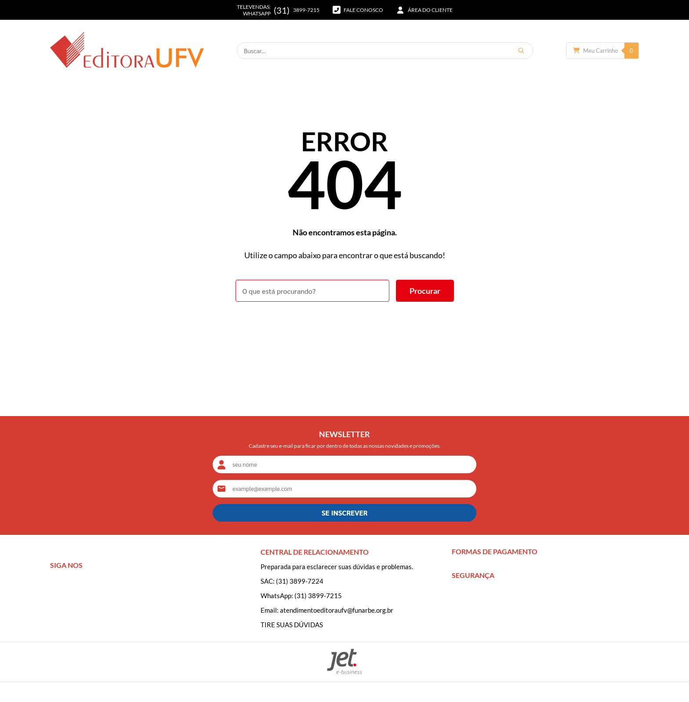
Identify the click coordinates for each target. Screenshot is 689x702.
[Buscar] (521, 50)
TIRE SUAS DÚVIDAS (292, 625)
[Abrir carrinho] (602, 50)
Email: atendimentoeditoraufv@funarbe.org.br (327, 610)
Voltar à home (345, 326)
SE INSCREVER (344, 512)
